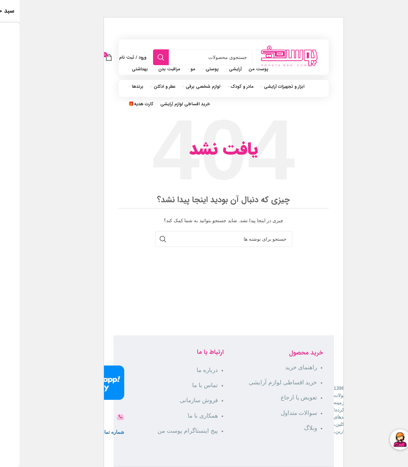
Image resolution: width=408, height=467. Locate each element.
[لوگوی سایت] (270, 57)
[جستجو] (183, 57)
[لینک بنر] (204, 8)
